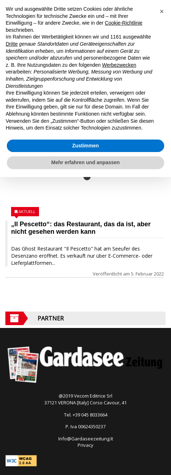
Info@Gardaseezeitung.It (85, 438)
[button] (161, 11)
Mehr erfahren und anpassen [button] (85, 162)
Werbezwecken (119, 65)
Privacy (85, 445)
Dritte (12, 44)
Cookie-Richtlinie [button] (123, 23)
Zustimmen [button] (85, 145)
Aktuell (27, 211)
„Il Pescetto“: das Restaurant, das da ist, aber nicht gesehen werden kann (81, 228)
